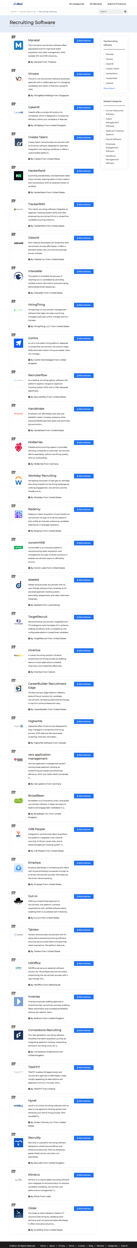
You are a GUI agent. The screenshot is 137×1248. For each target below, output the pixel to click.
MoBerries (35, 440)
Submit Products (117, 4)
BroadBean (36, 792)
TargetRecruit (37, 614)
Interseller (35, 270)
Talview (33, 926)
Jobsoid (33, 237)
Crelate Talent (38, 136)
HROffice (34, 959)
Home (13, 12)
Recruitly (34, 1133)
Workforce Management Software (112, 159)
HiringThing (36, 303)
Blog (91, 1241)
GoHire (33, 337)
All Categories (76, 4)
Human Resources (28, 12)
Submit (124, 1241)
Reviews (100, 1241)
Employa (34, 859)
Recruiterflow (37, 374)
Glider (32, 1203)
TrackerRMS (36, 203)
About (52, 1241)
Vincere (33, 73)
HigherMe (35, 718)
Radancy (34, 507)
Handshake (36, 407)
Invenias (34, 992)
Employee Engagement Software (112, 147)
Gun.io (32, 892)
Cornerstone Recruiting (44, 1026)
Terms (71, 1241)
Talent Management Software (112, 122)
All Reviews (96, 4)
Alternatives (84, 40)
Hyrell (32, 1096)
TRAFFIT (34, 1063)
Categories (112, 1241)
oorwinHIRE (36, 540)
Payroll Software (113, 139)
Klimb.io (34, 1170)
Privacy (62, 1241)
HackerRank (36, 170)
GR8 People (36, 826)
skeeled (33, 577)
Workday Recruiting (42, 474)
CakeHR (33, 107)
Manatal (34, 40)
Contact (81, 1241)
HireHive (34, 648)
